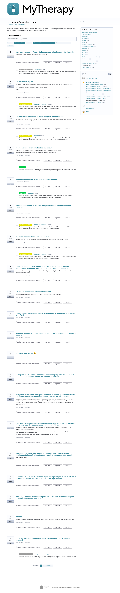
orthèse (19, 517)
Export (84, 52)
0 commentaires (19, 124)
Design (84, 50)
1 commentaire (19, 58)
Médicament (85, 59)
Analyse (84, 40)
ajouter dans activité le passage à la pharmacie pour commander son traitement (43, 206)
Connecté (84, 48)
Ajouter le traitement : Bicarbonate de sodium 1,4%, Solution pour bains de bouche (46, 334)
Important (58, 63)
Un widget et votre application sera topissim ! (34, 292)
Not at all (48, 63)
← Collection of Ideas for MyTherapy (16, 24)
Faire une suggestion (92, 82)
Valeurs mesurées (86, 67)
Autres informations (87, 44)
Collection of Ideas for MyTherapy (94, 86)
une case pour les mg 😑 (26, 353)
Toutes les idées (86, 34)
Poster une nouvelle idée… (89, 32)
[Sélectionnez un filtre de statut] (63, 43)
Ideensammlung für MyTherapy (93, 94)
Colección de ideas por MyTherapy (94, 84)
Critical (68, 63)
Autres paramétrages (87, 46)
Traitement (26, 58)
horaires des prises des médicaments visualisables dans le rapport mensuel (43, 539)
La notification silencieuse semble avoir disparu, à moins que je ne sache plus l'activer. (45, 314)
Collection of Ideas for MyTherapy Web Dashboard (98, 90)
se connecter (95, 21)
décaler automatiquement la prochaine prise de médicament (40, 116)
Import (84, 55)
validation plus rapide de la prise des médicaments (36, 179)
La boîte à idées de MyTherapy (94, 100)
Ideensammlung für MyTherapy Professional (97, 96)
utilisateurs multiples (24, 82)
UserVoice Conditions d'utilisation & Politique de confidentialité (66, 587)
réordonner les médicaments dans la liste (32, 237)
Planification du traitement (88, 61)
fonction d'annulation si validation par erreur (34, 148)
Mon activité (11, 45)
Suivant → (49, 565)
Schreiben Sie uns (91, 78)
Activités (84, 38)
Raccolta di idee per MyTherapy (94, 102)
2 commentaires (19, 155)
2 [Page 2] (43, 565)
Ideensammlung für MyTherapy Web (95, 98)
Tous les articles (90, 108)
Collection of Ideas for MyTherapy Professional (97, 88)
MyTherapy (89, 112)
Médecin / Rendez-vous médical (90, 57)
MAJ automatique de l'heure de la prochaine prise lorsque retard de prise (45, 52)
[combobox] (96, 74)
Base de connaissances (93, 106)
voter (10, 56)
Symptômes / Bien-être (88, 63)
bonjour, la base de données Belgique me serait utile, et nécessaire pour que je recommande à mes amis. (45, 497)
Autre (83, 42)
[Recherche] (109, 74)
